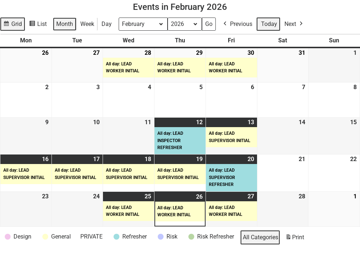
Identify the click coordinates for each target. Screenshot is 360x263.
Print (294, 238)
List (39, 25)
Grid (13, 25)
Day (107, 23)
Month (64, 23)
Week (87, 23)
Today (269, 23)
